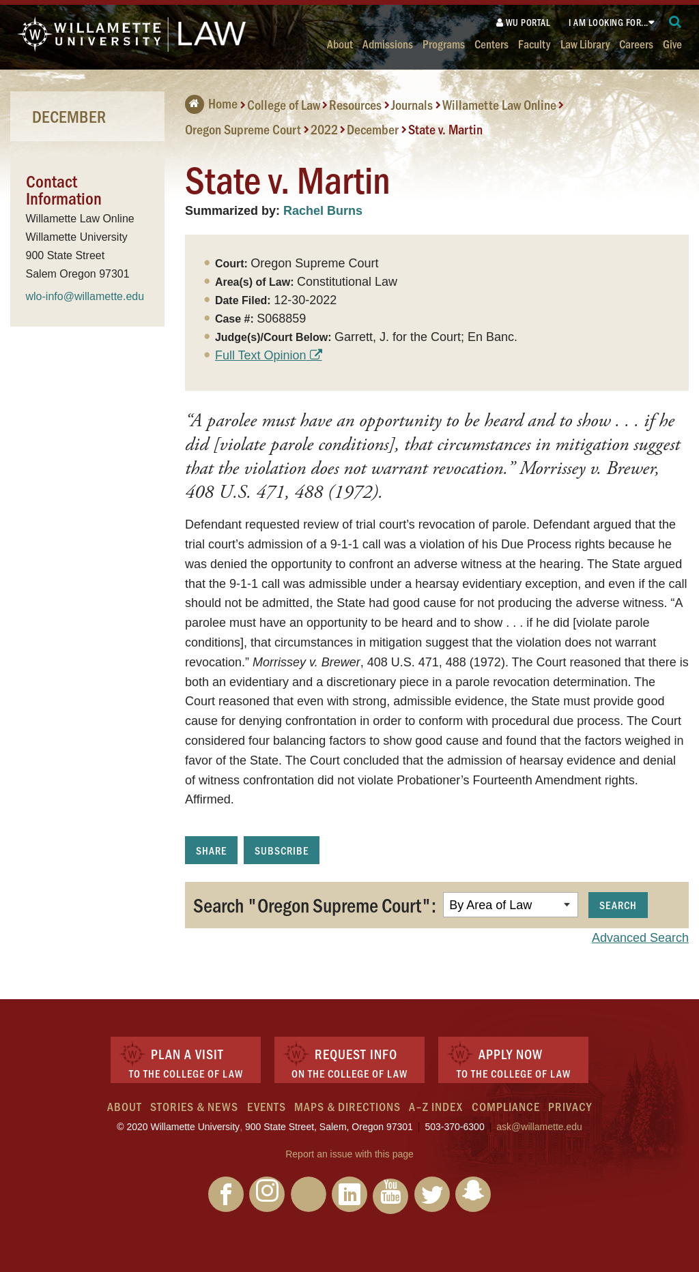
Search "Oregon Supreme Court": (314, 904)
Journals (412, 104)
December (373, 129)
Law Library (585, 43)
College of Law (283, 104)
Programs (444, 43)
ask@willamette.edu (539, 1126)
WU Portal (523, 22)
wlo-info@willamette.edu (85, 296)
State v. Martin (445, 129)
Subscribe (282, 850)
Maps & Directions (347, 1106)
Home (211, 103)
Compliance (506, 1106)
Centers (491, 43)
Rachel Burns (322, 211)
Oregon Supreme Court (243, 129)
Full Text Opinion (260, 355)
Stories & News (194, 1106)
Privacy (570, 1106)
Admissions (387, 43)
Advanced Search (640, 938)
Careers (636, 43)
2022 (324, 129)
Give (672, 43)
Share (211, 850)
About (340, 43)
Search (618, 905)
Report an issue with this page (349, 1154)
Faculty (534, 43)
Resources (355, 104)
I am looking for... (608, 22)
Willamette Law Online (499, 104)
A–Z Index (436, 1106)
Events (266, 1106)
